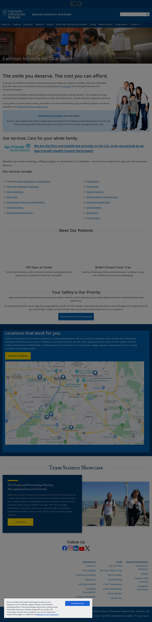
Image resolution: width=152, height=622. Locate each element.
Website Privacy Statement (47, 614)
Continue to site (77, 603)
